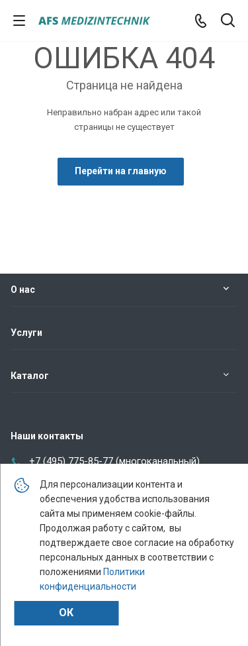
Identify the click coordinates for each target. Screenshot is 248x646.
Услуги (26, 332)
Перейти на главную (121, 171)
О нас (23, 289)
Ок (66, 612)
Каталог (30, 375)
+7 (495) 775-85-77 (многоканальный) (114, 461)
